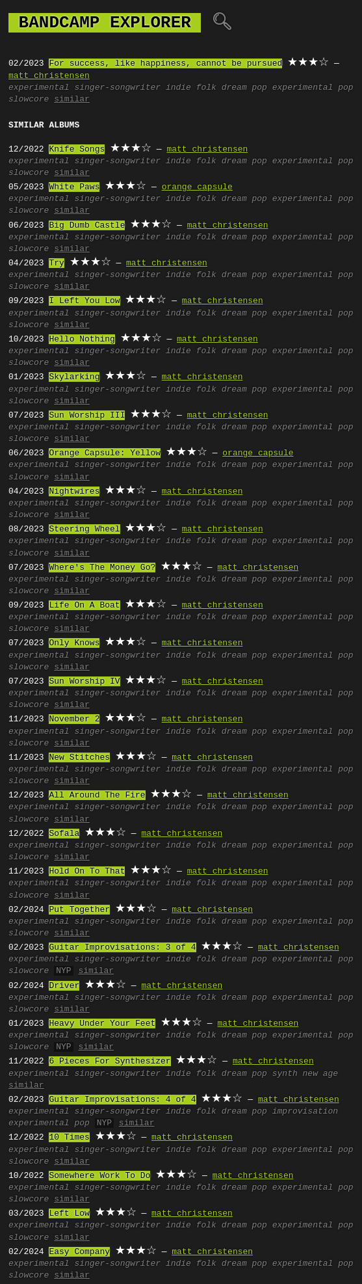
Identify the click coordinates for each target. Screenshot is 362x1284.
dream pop (244, 88)
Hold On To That (87, 871)
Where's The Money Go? (102, 568)
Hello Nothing (81, 339)
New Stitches (79, 758)
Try (56, 263)
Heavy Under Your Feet (102, 1024)
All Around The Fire (97, 795)
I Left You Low (84, 301)
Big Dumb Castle (87, 226)
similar (72, 99)
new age (321, 1074)
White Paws (74, 187)
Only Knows (74, 643)
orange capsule (197, 187)
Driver (64, 986)
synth (285, 1074)
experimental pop (313, 88)
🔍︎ (222, 22)
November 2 (74, 719)
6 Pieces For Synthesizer (109, 1061)
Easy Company (79, 1252)
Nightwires (74, 492)
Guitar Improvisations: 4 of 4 (122, 1100)
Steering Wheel (84, 529)
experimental (39, 88)
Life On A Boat (84, 605)
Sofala (64, 834)
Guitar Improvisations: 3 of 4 (122, 948)
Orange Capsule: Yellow (105, 453)
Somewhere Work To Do (99, 1176)
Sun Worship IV (84, 682)
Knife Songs (77, 149)
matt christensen (49, 76)
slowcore (28, 99)
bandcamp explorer (104, 22)
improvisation (305, 1111)
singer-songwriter (117, 88)
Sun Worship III (87, 415)
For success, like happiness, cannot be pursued (165, 64)
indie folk (191, 88)
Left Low (69, 1214)
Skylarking (74, 377)
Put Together (79, 910)
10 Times (69, 1138)
